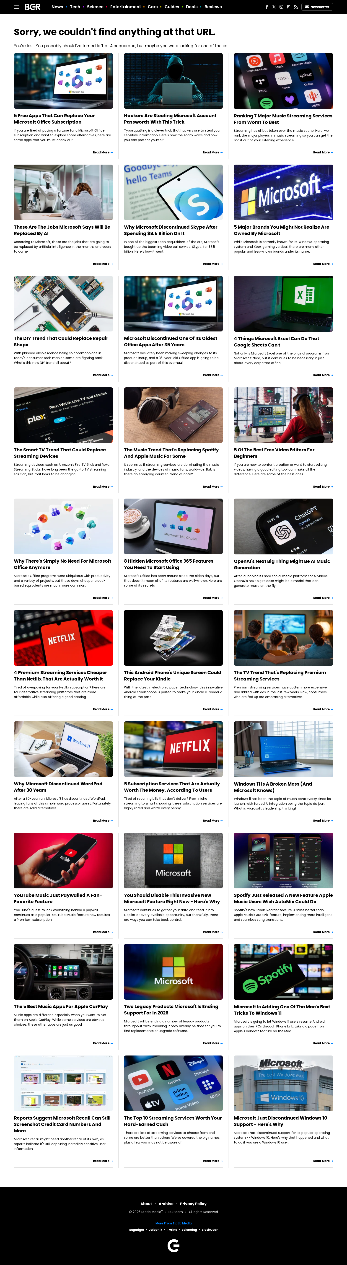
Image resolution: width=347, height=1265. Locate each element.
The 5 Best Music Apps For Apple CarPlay (61, 1006)
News (57, 6)
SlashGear (210, 1230)
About (146, 1203)
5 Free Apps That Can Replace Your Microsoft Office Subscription (54, 119)
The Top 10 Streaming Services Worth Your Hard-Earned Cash (173, 1121)
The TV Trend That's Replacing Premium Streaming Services (280, 676)
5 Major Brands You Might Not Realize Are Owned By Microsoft (281, 230)
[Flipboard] (288, 7)
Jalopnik (155, 1230)
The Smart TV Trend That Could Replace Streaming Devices (60, 453)
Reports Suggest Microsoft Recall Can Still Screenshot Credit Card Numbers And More (62, 1124)
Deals (192, 6)
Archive (166, 1203)
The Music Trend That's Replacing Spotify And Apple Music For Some (171, 453)
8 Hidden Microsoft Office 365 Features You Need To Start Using (168, 564)
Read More (101, 152)
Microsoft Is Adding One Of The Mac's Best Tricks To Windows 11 (282, 1010)
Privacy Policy (193, 1203)
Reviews (213, 6)
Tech (75, 6)
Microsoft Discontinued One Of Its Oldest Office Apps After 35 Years (170, 341)
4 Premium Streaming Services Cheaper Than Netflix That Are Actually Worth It (60, 676)
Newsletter (317, 7)
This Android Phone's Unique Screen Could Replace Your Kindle (172, 676)
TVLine (172, 1230)
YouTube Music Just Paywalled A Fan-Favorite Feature (58, 898)
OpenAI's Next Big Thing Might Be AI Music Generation (282, 564)
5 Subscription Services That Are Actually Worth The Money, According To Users (172, 787)
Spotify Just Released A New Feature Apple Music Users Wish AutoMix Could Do (283, 898)
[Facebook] (267, 7)
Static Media (151, 1212)
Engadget (136, 1230)
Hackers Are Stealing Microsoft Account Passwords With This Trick (170, 119)
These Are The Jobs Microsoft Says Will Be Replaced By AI (62, 230)
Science (95, 6)
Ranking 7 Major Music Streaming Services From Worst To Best (283, 119)
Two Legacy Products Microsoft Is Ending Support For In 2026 (171, 1010)
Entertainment (125, 6)
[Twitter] (274, 7)
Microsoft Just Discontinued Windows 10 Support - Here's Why (280, 1121)
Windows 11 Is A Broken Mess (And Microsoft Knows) (273, 787)
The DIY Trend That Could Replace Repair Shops (61, 341)
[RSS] (296, 7)
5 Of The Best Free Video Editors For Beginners (274, 453)
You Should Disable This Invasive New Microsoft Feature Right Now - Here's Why (172, 898)
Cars (153, 6)
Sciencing (189, 1230)
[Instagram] (281, 7)
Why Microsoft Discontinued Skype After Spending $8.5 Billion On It (171, 230)
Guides (172, 6)
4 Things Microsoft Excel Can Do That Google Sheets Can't (276, 342)
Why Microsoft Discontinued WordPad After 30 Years (58, 787)
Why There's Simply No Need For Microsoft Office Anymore (62, 564)
